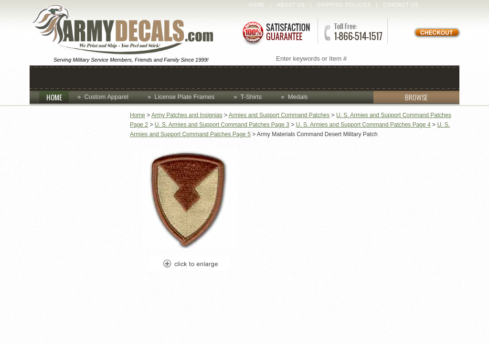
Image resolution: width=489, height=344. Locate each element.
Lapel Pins (324, 77)
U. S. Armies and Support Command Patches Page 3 (222, 124)
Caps (100, 77)
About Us (291, 5)
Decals (271, 77)
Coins (138, 77)
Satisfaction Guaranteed (275, 32)
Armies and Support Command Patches (279, 115)
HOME (57, 97)
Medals (298, 96)
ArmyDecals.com (127, 30)
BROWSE (400, 97)
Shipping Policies (344, 5)
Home (257, 5)
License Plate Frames (184, 96)
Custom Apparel (202, 77)
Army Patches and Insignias (187, 115)
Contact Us (401, 5)
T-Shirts (251, 96)
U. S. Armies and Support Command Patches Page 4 (363, 124)
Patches (381, 77)
